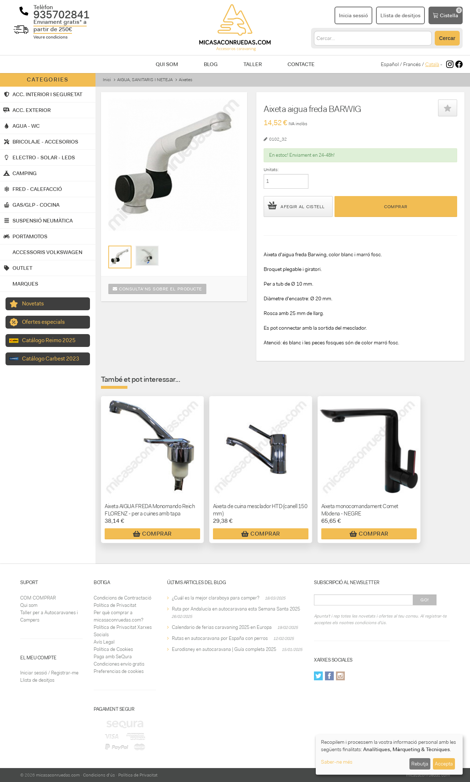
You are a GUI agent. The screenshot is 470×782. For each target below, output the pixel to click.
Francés (412, 64)
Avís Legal (104, 642)
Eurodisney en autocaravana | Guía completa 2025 (224, 649)
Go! (424, 600)
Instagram (340, 675)
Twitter (318, 675)
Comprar (396, 207)
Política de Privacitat (115, 605)
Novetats (33, 303)
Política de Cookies (113, 649)
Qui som (167, 64)
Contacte (301, 64)
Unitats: (271, 170)
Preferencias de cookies (119, 671)
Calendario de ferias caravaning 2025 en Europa (222, 627)
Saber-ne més (336, 762)
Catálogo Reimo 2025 (49, 340)
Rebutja (419, 763)
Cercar (447, 38)
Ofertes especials (43, 322)
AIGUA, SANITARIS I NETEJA (145, 80)
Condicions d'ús (99, 775)
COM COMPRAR (38, 598)
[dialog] (389, 755)
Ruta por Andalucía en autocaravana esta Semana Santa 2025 (236, 609)
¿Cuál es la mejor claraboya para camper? (215, 598)
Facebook (329, 675)
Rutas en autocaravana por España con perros (220, 638)
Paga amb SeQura (113, 657)
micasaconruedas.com (58, 775)
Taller (252, 64)
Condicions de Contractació (122, 598)
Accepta (444, 763)
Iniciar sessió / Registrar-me (49, 673)
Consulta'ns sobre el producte (157, 289)
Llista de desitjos (37, 680)
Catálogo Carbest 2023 (50, 358)
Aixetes (185, 80)
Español (390, 64)
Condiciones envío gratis (119, 664)
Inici (107, 80)
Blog (211, 64)
